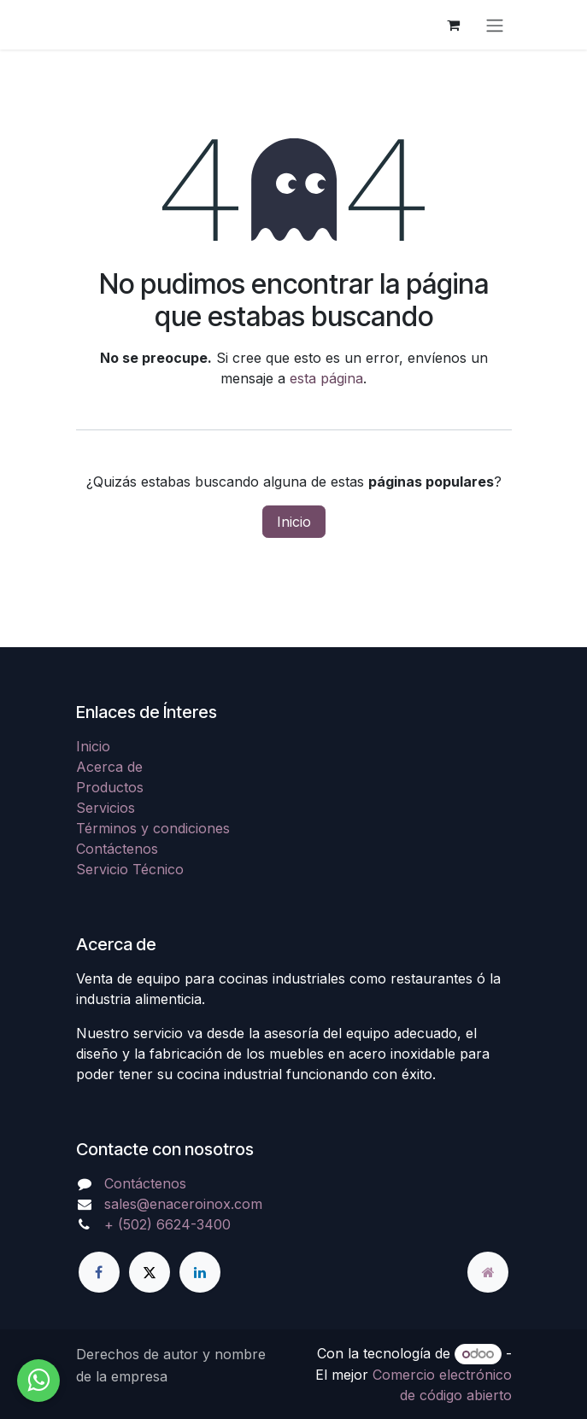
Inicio (294, 521)
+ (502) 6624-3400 (167, 1224)
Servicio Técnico (130, 869)
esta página (326, 378)
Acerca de (109, 766)
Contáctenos (117, 848)
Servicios (105, 807)
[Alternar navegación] (495, 25)
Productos (110, 787)
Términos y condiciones (153, 828)
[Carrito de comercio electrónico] (454, 25)
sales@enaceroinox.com (183, 1203)
